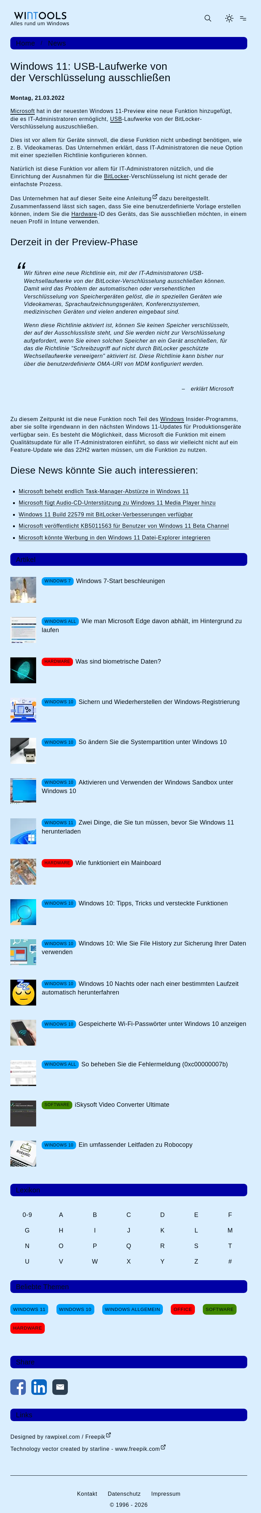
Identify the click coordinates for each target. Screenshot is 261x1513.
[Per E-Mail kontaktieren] (60, 1388)
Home (25, 43)
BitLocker (116, 176)
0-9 (27, 1214)
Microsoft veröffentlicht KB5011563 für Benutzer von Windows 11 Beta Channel (124, 526)
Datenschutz (124, 1494)
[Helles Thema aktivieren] (229, 18)
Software (220, 1309)
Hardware (84, 214)
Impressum (165, 1494)
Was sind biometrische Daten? (118, 661)
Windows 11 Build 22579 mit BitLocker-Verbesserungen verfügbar (106, 514)
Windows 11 (29, 1309)
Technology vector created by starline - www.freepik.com (85, 1449)
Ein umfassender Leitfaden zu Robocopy (135, 1144)
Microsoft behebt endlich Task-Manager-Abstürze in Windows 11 (104, 491)
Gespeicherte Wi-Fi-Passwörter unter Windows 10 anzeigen (162, 1023)
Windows (172, 419)
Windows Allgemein (132, 1309)
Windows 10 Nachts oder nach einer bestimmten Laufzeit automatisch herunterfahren (140, 988)
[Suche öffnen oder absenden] (208, 18)
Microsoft (22, 111)
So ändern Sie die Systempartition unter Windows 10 (153, 742)
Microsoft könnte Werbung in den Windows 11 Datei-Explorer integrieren (114, 538)
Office (183, 1309)
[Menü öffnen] (243, 18)
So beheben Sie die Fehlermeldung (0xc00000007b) (154, 1064)
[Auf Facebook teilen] (18, 1388)
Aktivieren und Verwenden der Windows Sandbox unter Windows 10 (137, 786)
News (57, 43)
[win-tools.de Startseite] (39, 18)
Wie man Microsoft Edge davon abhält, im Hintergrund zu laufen (142, 625)
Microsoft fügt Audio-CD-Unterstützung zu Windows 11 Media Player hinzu (117, 503)
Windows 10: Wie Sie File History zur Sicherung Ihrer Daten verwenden (144, 947)
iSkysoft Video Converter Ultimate (122, 1104)
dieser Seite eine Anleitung (116, 198)
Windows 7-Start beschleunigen (120, 581)
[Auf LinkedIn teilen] (39, 1388)
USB (116, 119)
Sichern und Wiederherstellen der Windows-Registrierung (159, 701)
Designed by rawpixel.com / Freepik (57, 1437)
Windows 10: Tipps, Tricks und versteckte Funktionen (153, 903)
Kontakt (87, 1494)
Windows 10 (75, 1309)
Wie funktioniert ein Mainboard (118, 862)
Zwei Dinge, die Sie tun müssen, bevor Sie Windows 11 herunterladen (138, 827)
